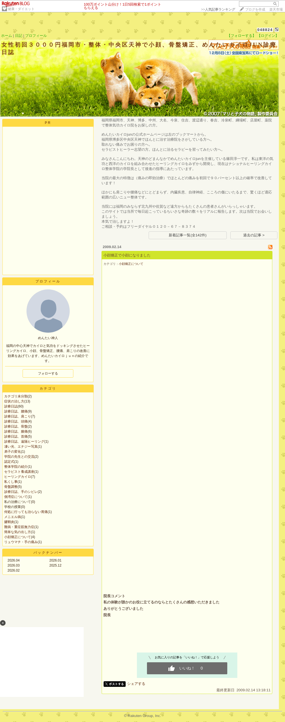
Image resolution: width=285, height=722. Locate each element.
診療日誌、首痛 (16, 436)
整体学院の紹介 (16, 467)
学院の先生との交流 (19, 457)
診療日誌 (11, 406)
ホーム (6, 35)
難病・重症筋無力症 (19, 527)
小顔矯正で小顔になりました (127, 255)
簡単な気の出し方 (17, 532)
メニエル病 (12, 517)
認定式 (9, 462)
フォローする (48, 373)
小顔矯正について (17, 537)
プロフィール (36, 35)
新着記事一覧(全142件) (187, 235)
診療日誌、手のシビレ (21, 492)
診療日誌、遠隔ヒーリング (24, 441)
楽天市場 (276, 9)
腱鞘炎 (9, 522)
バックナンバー (48, 553)
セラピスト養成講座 (19, 472)
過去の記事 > (254, 235)
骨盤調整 (11, 487)
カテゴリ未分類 (16, 396)
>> (218, 9)
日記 (18, 35)
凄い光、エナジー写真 (21, 446)
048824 (265, 30)
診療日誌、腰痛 (16, 411)
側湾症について (16, 497)
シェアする (136, 684)
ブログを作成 (255, 9)
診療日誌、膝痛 (16, 431)
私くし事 (11, 482)
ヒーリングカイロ (17, 477)
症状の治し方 (14, 401)
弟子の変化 (12, 452)
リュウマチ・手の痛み (21, 542)
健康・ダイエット (21, 9)
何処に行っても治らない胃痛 (26, 512)
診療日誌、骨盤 (16, 426)
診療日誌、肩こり (17, 416)
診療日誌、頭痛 (16, 421)
